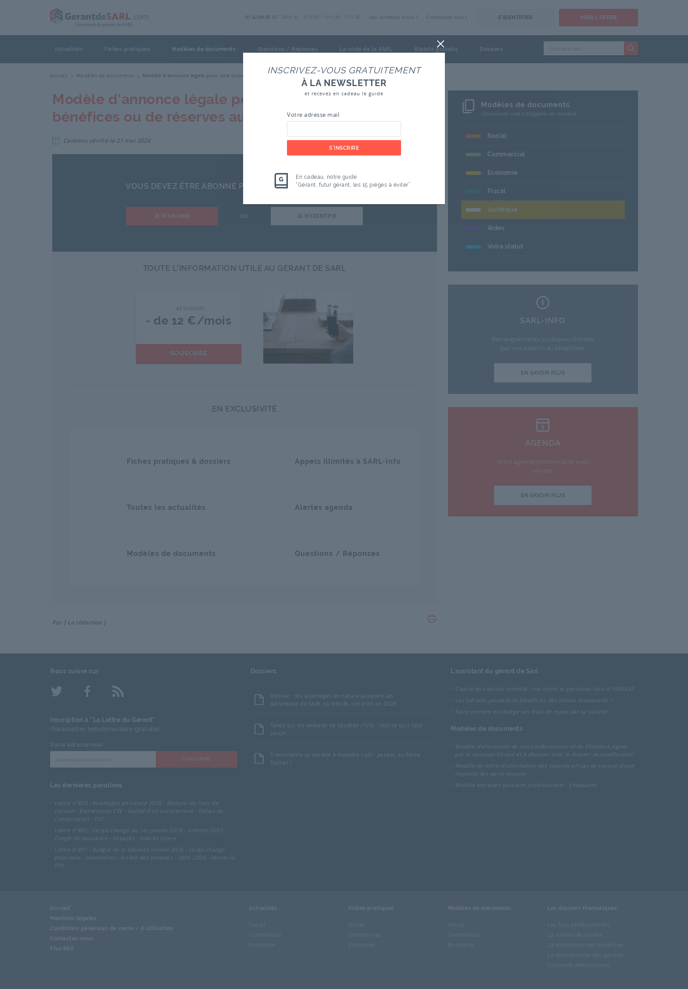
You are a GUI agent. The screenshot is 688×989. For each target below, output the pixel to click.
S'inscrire (344, 148)
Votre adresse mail (313, 115)
